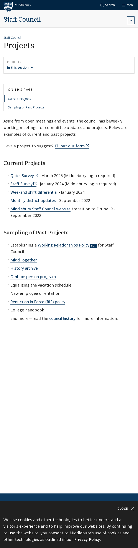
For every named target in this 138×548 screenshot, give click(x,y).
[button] (107, 5)
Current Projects (19, 99)
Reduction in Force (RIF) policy (37, 301)
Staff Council (22, 19)
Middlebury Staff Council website (40, 208)
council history (62, 318)
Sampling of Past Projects (26, 107)
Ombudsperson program (33, 276)
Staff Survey (21, 183)
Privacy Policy (87, 539)
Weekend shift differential (34, 192)
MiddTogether (23, 260)
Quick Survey (22, 175)
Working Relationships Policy (63, 245)
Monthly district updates (33, 200)
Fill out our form (70, 145)
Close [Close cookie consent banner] (126, 508)
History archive (24, 268)
